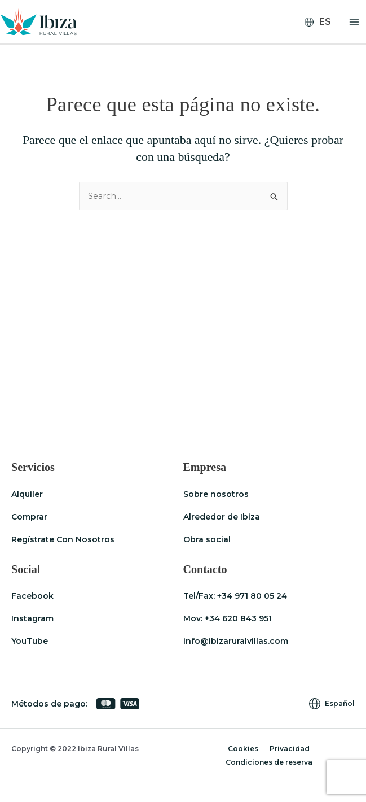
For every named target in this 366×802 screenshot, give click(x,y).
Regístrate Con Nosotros (62, 539)
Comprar (29, 517)
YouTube (29, 641)
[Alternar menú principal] (354, 22)
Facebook (32, 596)
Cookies (243, 748)
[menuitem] (322, 22)
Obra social (207, 539)
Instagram (32, 618)
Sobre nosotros (216, 494)
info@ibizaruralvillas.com (235, 641)
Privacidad (290, 748)
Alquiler (27, 494)
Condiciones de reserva (269, 762)
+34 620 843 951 (238, 618)
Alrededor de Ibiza (221, 517)
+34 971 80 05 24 (252, 596)
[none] (322, 22)
